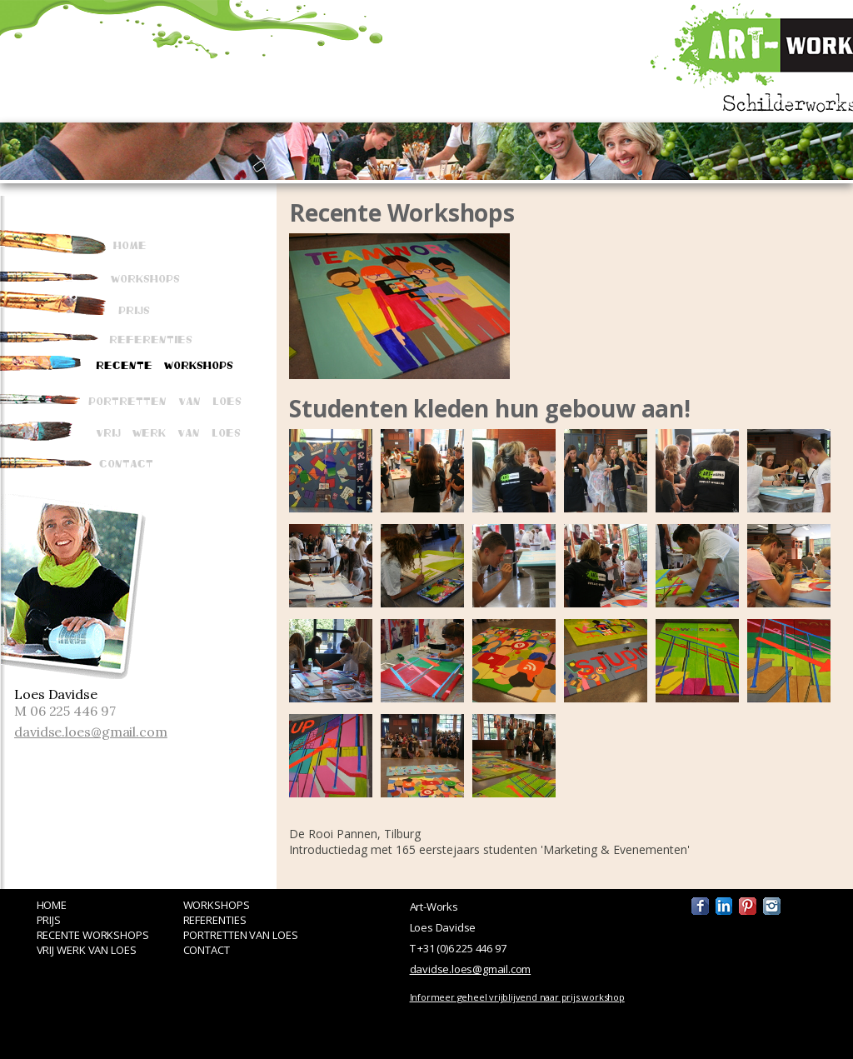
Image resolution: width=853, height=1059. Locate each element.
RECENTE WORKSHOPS (93, 934)
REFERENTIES (215, 919)
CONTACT (206, 949)
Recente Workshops (164, 364)
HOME (52, 904)
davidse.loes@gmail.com (90, 731)
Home (130, 244)
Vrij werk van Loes (168, 431)
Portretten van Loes (165, 400)
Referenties (150, 338)
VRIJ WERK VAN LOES (87, 949)
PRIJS (49, 919)
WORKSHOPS (216, 904)
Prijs (134, 309)
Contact (126, 462)
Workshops (145, 277)
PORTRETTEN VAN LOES (240, 934)
